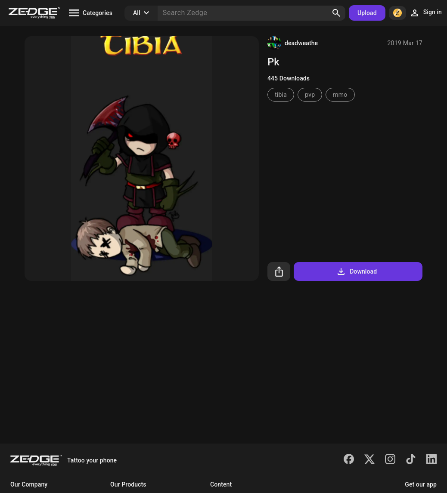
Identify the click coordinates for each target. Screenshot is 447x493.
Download (356, 271)
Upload (367, 12)
